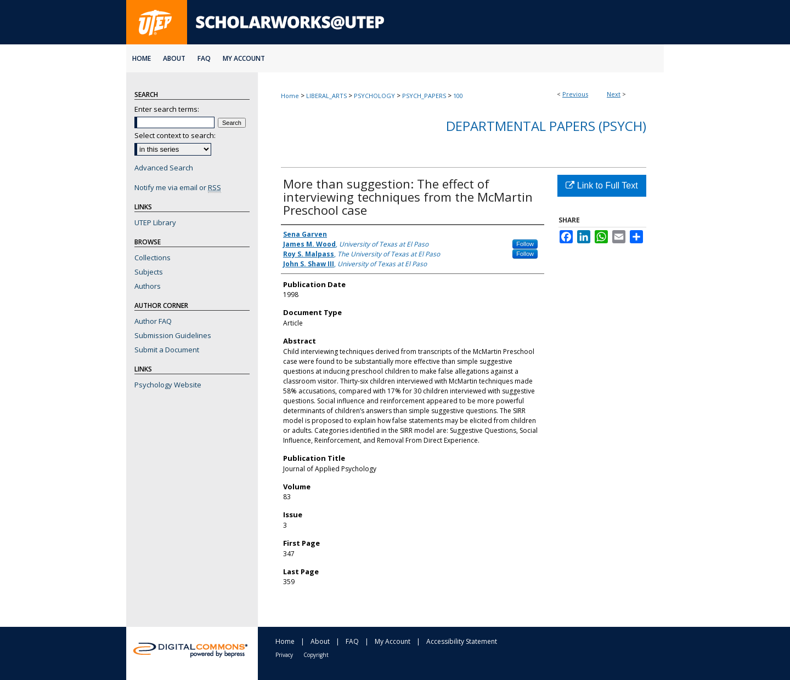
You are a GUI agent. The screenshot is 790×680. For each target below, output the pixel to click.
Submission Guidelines (172, 335)
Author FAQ (153, 321)
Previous (575, 94)
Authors (147, 286)
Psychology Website (167, 385)
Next (613, 94)
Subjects (148, 272)
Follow (525, 244)
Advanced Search (163, 168)
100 (458, 96)
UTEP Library (155, 222)
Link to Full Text (601, 185)
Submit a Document (166, 350)
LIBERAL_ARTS (326, 96)
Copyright (316, 655)
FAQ (352, 641)
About (320, 641)
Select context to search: (175, 135)
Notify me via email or (177, 187)
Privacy (284, 655)
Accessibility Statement (461, 641)
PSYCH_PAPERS (424, 96)
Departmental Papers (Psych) (546, 126)
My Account (392, 641)
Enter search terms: (166, 109)
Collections (152, 257)
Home (290, 96)
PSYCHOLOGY (374, 96)
